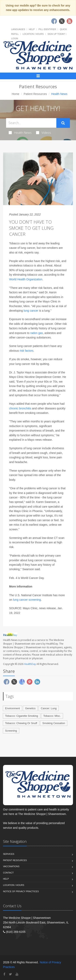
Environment (12, 708)
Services (8, 854)
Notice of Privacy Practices (21, 891)
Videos (43, 133)
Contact (8, 872)
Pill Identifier (47, 29)
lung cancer (31, 310)
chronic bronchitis (20, 408)
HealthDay (30, 664)
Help (32, 29)
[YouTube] (17, 974)
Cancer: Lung (49, 708)
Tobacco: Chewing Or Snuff (21, 723)
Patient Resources (35, 94)
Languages (18, 29)
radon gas (36, 333)
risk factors (26, 350)
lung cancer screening (27, 599)
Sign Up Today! (56, 34)
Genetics (30, 708)
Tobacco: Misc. (52, 715)
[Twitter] (10, 974)
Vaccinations (11, 866)
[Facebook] (4, 974)
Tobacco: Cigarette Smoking (21, 715)
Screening (11, 730)
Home (15, 94)
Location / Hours (33, 34)
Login (14, 38)
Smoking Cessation (53, 723)
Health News (20, 133)
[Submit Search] (63, 123)
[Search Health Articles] (31, 123)
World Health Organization (25, 279)
